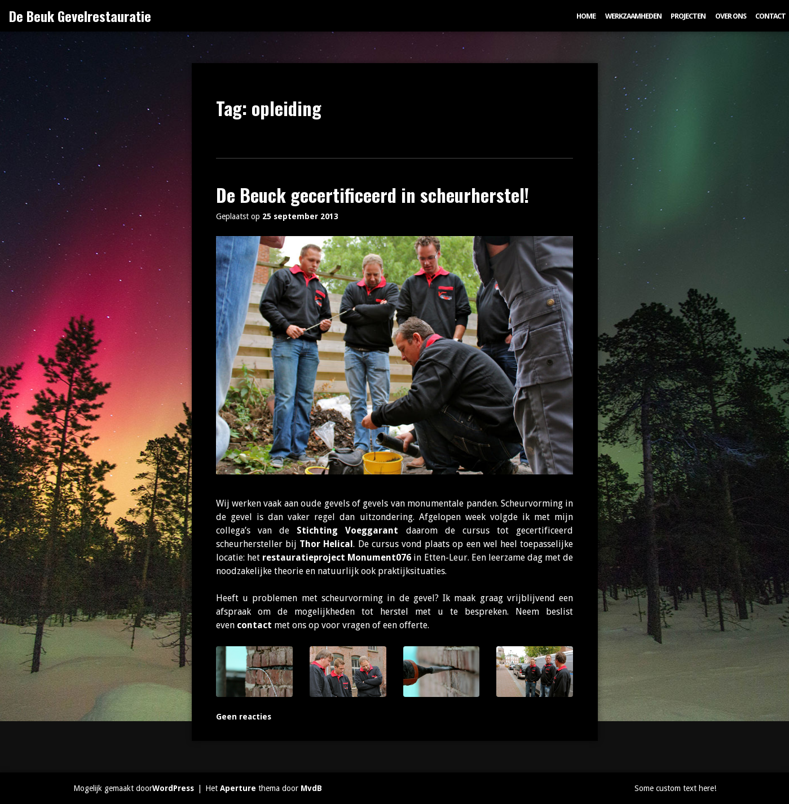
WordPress (173, 788)
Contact (770, 16)
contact (254, 625)
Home (586, 16)
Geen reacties (243, 716)
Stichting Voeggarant (347, 530)
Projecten (688, 16)
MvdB (311, 788)
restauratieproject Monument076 (336, 557)
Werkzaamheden (633, 16)
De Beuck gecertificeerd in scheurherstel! (372, 194)
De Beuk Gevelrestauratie (80, 16)
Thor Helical (326, 544)
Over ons (730, 16)
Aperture (238, 788)
